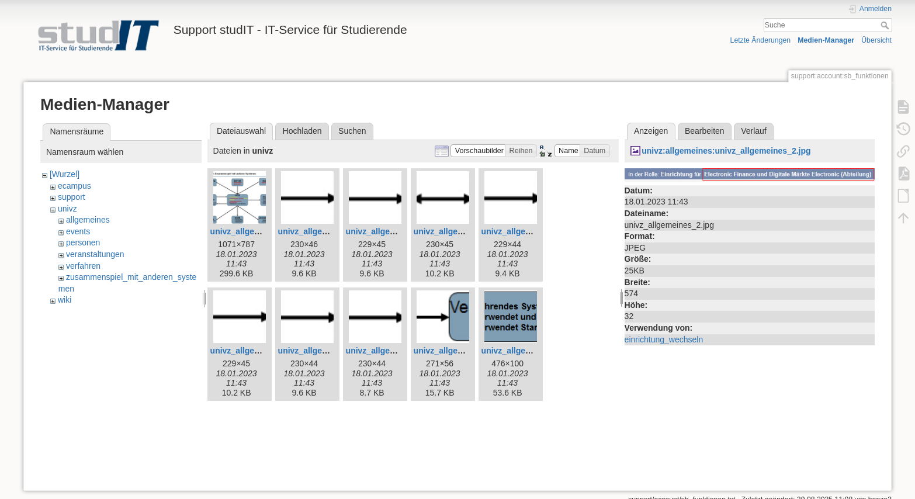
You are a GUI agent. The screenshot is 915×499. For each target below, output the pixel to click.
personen (83, 242)
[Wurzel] (64, 174)
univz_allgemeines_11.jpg (464, 350)
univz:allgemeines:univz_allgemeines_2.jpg (726, 150)
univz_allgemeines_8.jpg (258, 350)
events (78, 231)
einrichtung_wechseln (664, 339)
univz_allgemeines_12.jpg (531, 350)
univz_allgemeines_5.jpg (394, 231)
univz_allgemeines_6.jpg (462, 231)
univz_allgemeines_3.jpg (258, 231)
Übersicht (876, 40)
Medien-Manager (826, 40)
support (71, 197)
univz (67, 208)
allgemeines (88, 219)
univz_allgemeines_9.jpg (326, 350)
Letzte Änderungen (760, 40)
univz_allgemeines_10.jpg (396, 350)
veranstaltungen (95, 254)
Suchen (352, 131)
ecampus (74, 185)
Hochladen (302, 131)
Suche (886, 25)
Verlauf (754, 131)
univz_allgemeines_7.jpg (529, 231)
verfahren (83, 266)
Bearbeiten (705, 131)
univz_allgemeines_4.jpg (326, 231)
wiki (64, 299)
